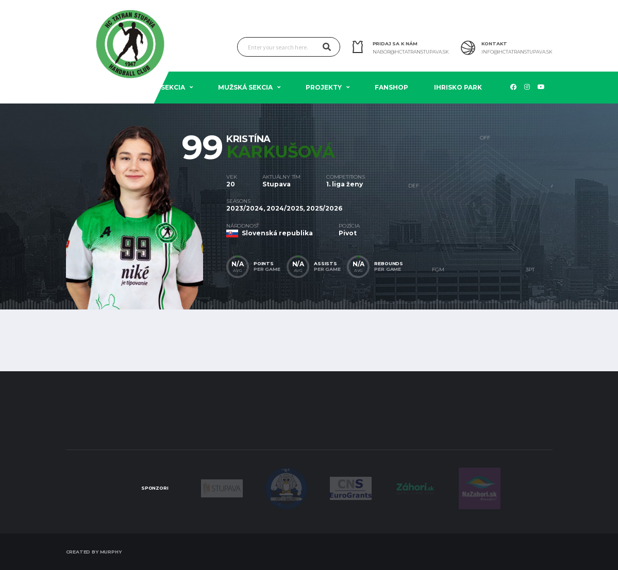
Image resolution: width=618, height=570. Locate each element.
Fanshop (391, 87)
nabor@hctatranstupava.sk (411, 52)
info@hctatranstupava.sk (517, 52)
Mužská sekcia (245, 87)
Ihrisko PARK (458, 87)
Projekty (324, 87)
